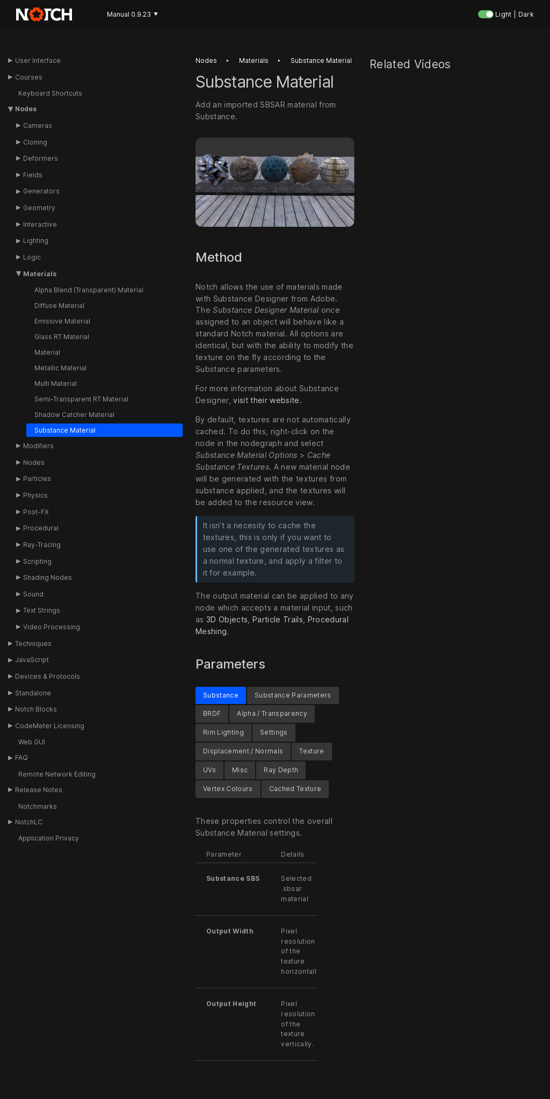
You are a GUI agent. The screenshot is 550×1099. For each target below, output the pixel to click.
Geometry (39, 208)
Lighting (35, 240)
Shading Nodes (47, 577)
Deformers (40, 158)
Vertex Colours (228, 789)
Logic (32, 257)
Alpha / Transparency (272, 714)
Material (47, 352)
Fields (32, 175)
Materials (39, 274)
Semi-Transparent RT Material (81, 399)
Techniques (33, 644)
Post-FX (36, 512)
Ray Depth (281, 770)
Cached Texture (295, 789)
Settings (274, 733)
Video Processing (51, 627)
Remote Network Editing (57, 774)
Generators (41, 191)
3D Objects (227, 619)
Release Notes (38, 790)
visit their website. (267, 400)
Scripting (37, 561)
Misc (240, 770)
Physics (35, 495)
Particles (37, 479)
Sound (33, 594)
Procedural (41, 528)
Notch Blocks (36, 709)
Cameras (37, 125)
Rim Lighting (223, 733)
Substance (220, 695)
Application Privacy (48, 838)
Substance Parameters (293, 695)
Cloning (35, 142)
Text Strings (41, 610)
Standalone (33, 693)
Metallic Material (60, 368)
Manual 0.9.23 (132, 14)
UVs (209, 770)
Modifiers (38, 446)
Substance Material (65, 430)
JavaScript (32, 660)
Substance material (321, 60)
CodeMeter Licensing (49, 726)
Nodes (26, 109)
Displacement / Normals (243, 752)
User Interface (38, 60)
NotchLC (28, 822)
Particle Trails (277, 619)
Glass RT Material (61, 337)
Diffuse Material (59, 305)
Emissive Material (62, 321)
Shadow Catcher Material (74, 415)
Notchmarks (37, 806)
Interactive (40, 224)
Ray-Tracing (42, 545)
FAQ (21, 757)
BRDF (212, 714)
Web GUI (31, 742)
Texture (311, 752)
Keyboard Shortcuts (50, 93)
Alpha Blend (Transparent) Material (88, 290)
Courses (28, 77)
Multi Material (55, 383)
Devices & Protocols (47, 676)
